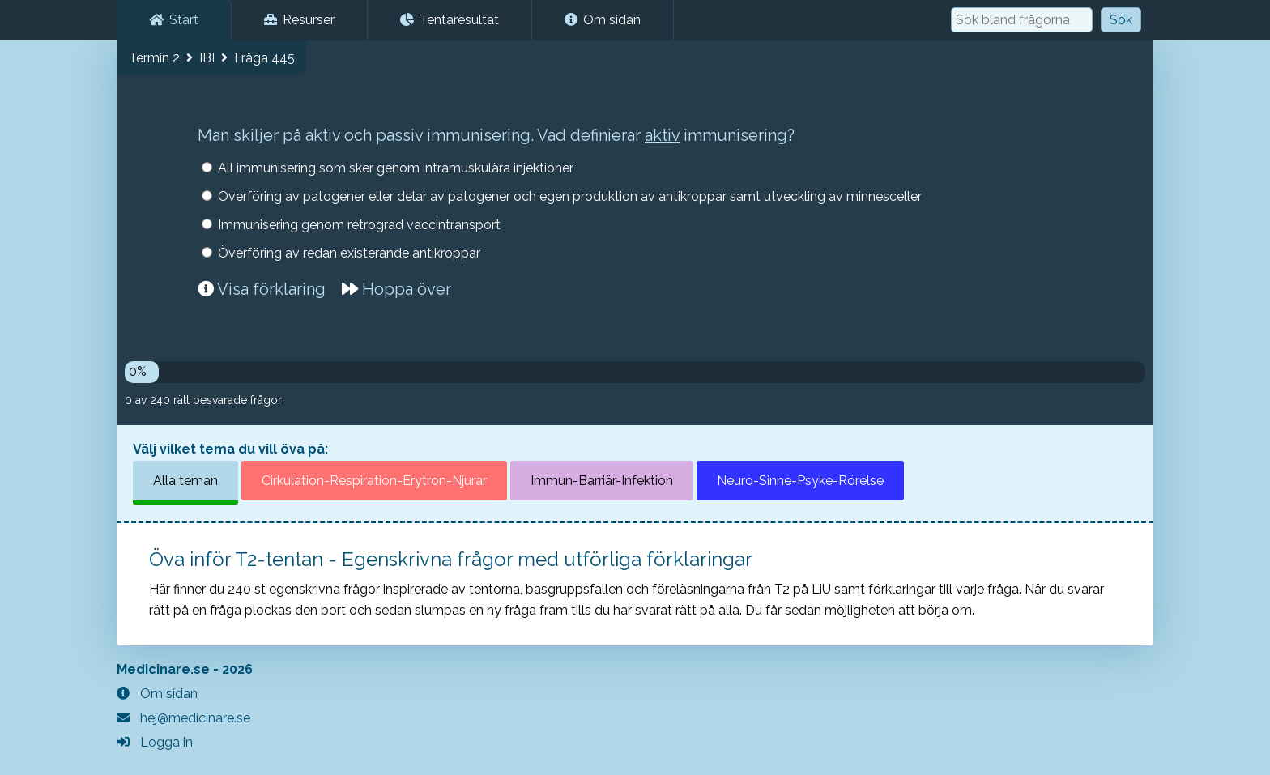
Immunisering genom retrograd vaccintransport (359, 224)
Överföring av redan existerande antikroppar (349, 253)
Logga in (155, 742)
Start (173, 20)
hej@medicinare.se (183, 718)
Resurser (299, 20)
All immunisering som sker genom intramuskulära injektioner (395, 168)
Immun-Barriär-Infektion (602, 480)
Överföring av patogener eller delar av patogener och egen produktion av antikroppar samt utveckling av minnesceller (570, 196)
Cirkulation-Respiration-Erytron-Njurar (374, 480)
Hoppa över (396, 289)
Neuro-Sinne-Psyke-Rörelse (800, 480)
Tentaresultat (449, 20)
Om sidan (603, 20)
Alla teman (185, 480)
